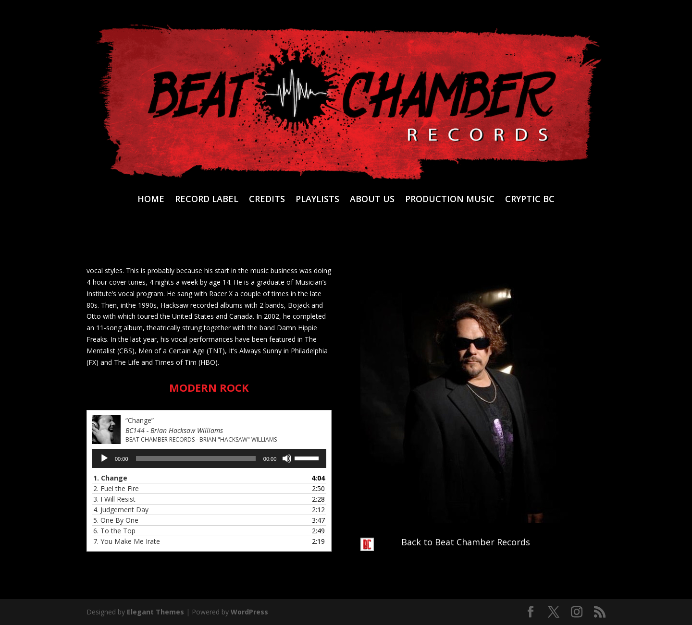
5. (115, 520)
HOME (150, 199)
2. (116, 488)
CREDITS (267, 199)
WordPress (249, 611)
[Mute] (287, 458)
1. (110, 477)
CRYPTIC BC (530, 199)
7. (126, 541)
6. (114, 530)
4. (120, 509)
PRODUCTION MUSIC (449, 199)
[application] (209, 458)
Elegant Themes (155, 611)
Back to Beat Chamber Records (465, 542)
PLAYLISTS (317, 199)
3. (114, 499)
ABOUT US (372, 199)
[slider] (196, 458)
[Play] (104, 458)
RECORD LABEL (206, 199)
